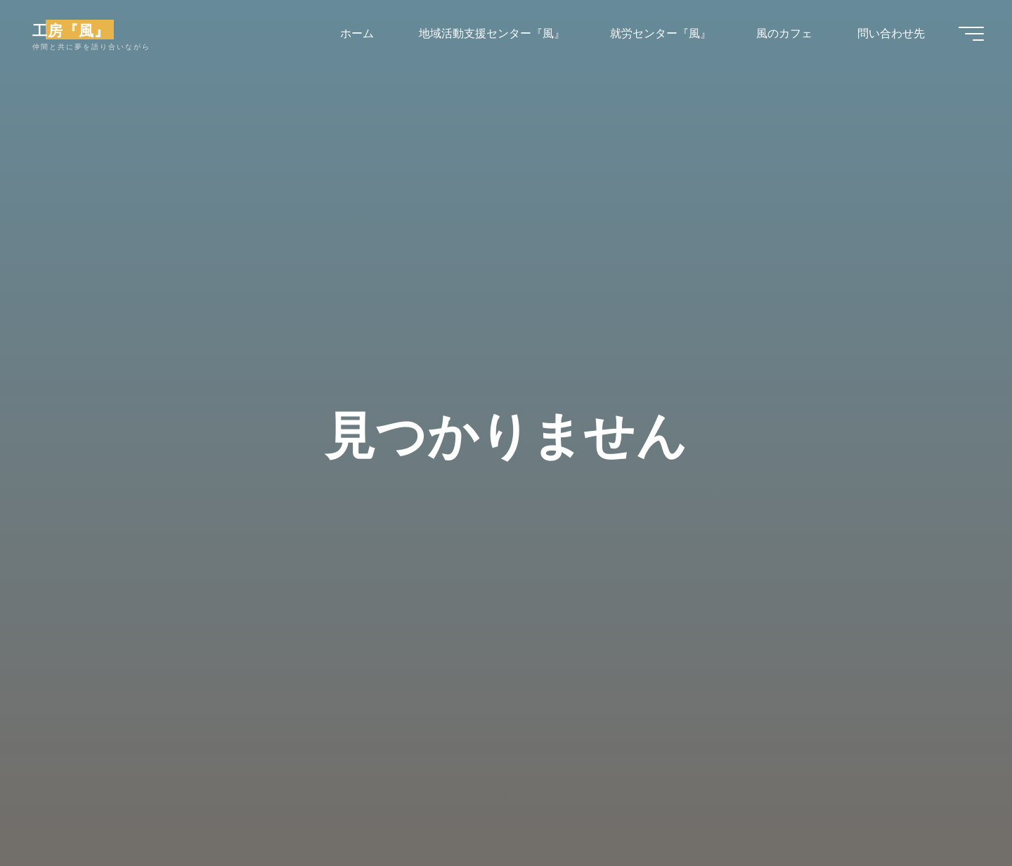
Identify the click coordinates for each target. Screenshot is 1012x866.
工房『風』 (71, 29)
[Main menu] (971, 34)
